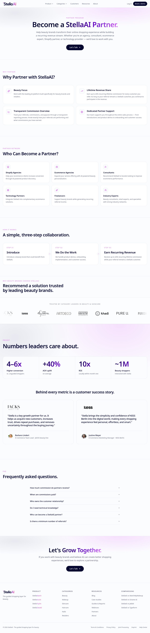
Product (49, 4)
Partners (95, 611)
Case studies (96, 600)
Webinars (95, 607)
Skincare (65, 603)
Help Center (143, 627)
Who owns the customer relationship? (75, 501)
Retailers (65, 615)
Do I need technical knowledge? (75, 508)
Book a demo (140, 4)
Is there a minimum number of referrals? (75, 521)
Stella (36, 596)
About (95, 4)
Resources (86, 4)
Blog (93, 596)
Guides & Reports (98, 603)
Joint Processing (123, 627)
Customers (74, 4)
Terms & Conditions (97, 627)
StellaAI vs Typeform (129, 607)
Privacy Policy (111, 627)
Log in (129, 4)
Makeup (65, 600)
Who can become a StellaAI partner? (75, 514)
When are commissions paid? (75, 494)
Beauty (65, 596)
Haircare (65, 607)
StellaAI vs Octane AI (129, 600)
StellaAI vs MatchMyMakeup (132, 596)
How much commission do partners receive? (75, 488)
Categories (62, 4)
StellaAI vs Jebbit (127, 603)
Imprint (133, 627)
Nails (64, 611)
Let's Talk (75, 47)
